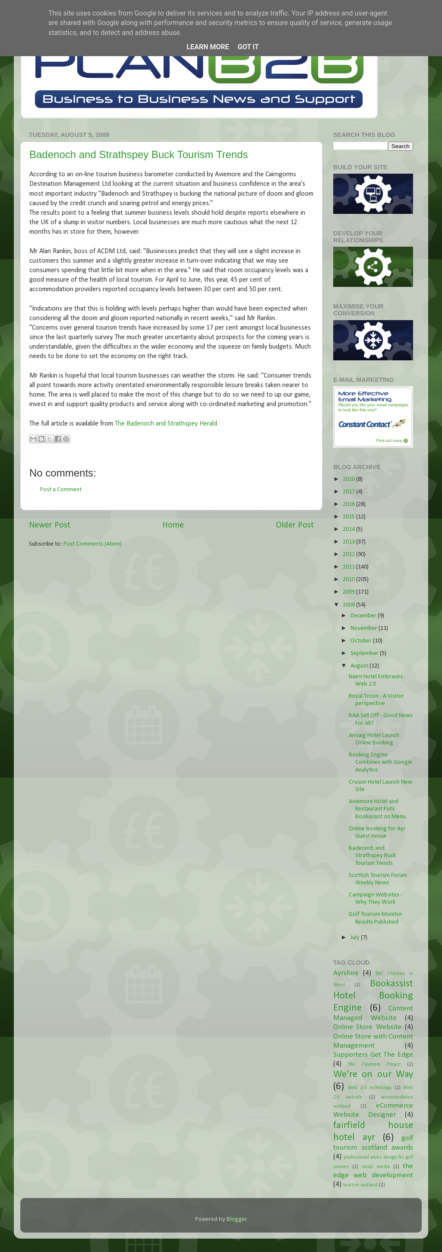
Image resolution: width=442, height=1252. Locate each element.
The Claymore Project (374, 1064)
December (364, 616)
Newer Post (49, 525)
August (359, 666)
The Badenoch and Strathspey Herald (166, 423)
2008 (349, 605)
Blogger (236, 1219)
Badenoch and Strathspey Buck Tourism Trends (138, 154)
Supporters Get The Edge (373, 1054)
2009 (349, 592)
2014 (349, 529)
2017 (349, 492)
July (355, 937)
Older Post (295, 525)
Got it (248, 47)
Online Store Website (367, 1027)
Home (173, 525)
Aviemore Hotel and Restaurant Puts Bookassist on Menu (377, 809)
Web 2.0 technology (369, 1087)
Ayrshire (346, 973)
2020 (349, 479)
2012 (349, 554)
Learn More (207, 47)
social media (375, 1166)
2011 (349, 567)
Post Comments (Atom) (92, 544)
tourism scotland (360, 1185)
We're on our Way (373, 1075)
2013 (349, 542)
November (364, 628)
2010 (349, 579)
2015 (349, 517)
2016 (349, 504)
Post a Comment (61, 489)
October (361, 641)
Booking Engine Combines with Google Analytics (380, 762)
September (365, 653)
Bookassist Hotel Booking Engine (373, 996)
